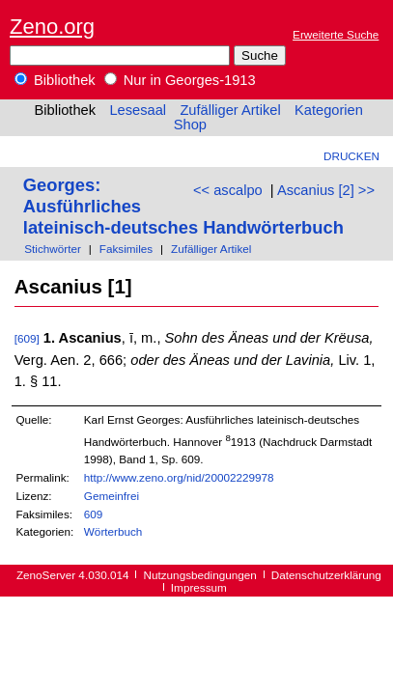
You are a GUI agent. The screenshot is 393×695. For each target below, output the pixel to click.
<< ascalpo (228, 190)
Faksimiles (126, 248)
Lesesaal (137, 110)
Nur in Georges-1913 (180, 80)
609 (93, 514)
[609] (27, 338)
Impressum (199, 587)
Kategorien (329, 110)
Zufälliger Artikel (230, 110)
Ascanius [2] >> (326, 190)
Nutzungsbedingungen (200, 575)
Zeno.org (52, 26)
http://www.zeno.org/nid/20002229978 (179, 477)
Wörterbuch (113, 531)
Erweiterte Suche (336, 34)
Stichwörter (52, 248)
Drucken (351, 156)
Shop (190, 124)
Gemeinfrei (111, 495)
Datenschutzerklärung (326, 575)
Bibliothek (55, 80)
